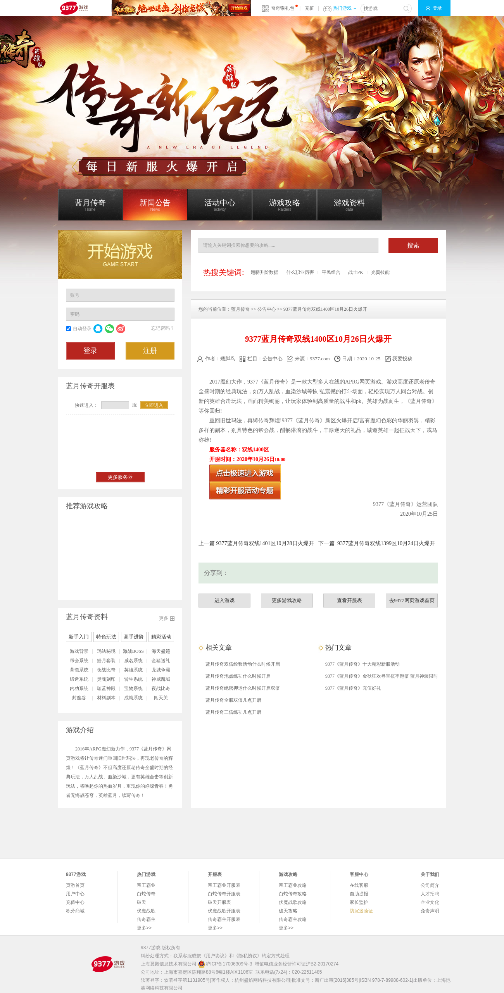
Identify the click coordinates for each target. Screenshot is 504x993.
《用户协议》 (215, 956)
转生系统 (133, 679)
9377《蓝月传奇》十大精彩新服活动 (362, 664)
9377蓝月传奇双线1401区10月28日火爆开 (265, 543)
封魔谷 (79, 697)
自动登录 (82, 328)
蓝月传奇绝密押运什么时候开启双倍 (242, 688)
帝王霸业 (146, 885)
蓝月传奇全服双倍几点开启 (233, 700)
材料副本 (106, 697)
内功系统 (79, 688)
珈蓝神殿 (106, 688)
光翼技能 (380, 272)
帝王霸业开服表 (224, 885)
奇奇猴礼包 (282, 8)
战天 (410, 430)
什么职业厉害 (300, 272)
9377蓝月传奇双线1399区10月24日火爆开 (386, 543)
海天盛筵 (161, 651)
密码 (74, 314)
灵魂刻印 (106, 679)
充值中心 (75, 902)
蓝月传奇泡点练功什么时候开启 (238, 676)
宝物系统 (133, 688)
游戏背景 (79, 651)
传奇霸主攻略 (293, 919)
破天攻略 (288, 911)
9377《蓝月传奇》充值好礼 (353, 688)
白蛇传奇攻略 (293, 894)
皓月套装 (106, 660)
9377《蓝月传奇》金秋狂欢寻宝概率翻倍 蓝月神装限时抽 (381, 677)
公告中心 (266, 309)
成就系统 (133, 697)
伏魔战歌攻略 (293, 902)
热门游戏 (344, 8)
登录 (437, 8)
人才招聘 (430, 894)
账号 (74, 295)
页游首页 (75, 885)
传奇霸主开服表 (224, 919)
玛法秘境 (106, 651)
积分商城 (75, 911)
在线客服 (359, 885)
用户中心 (75, 894)
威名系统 (133, 660)
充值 (309, 8)
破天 (141, 902)
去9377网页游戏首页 (412, 600)
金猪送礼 (161, 660)
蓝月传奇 (240, 309)
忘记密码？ (162, 328)
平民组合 (331, 272)
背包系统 (79, 670)
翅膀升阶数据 (264, 272)
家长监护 (359, 902)
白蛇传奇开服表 (224, 894)
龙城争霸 (161, 670)
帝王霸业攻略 (293, 885)
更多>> (144, 928)
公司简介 (430, 885)
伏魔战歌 (146, 911)
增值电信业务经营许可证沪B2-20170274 (296, 964)
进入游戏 (224, 600)
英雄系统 (133, 670)
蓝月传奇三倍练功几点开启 (233, 712)
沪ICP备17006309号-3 (225, 964)
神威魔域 (161, 679)
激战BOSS (133, 651)
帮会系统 (79, 660)
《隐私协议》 (248, 956)
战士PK (355, 272)
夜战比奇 (106, 670)
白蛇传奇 (146, 894)
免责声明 (430, 911)
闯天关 (161, 697)
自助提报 (359, 894)
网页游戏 (370, 382)
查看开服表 (349, 600)
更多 (163, 618)
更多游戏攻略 (287, 600)
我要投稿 (399, 358)
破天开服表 (219, 902)
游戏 (392, 382)
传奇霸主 (146, 919)
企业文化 (430, 902)
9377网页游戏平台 (74, 8)
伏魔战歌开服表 (224, 911)
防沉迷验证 (361, 911)
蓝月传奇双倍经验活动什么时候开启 (242, 664)
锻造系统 (79, 679)
